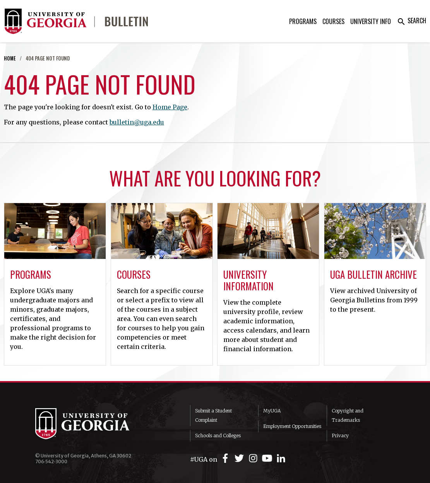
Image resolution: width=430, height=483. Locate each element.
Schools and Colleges (218, 435)
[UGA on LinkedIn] (281, 458)
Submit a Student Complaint (213, 415)
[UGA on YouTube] (268, 458)
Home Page (169, 107)
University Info (370, 21)
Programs (303, 21)
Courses (333, 21)
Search (411, 20)
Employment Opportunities (292, 426)
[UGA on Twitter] (240, 458)
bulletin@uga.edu (137, 122)
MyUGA (272, 411)
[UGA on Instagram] (254, 458)
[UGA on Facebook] (226, 458)
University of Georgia (93, 423)
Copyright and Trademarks (347, 415)
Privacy (340, 435)
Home (10, 58)
